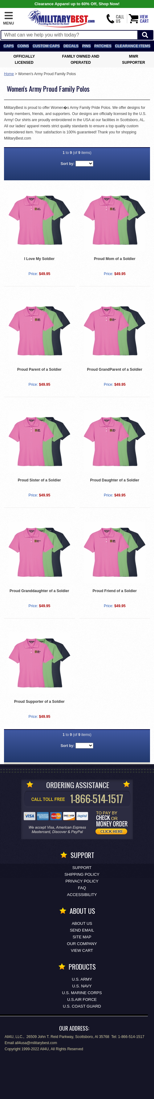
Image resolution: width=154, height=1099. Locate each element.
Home (9, 74)
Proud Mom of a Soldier (115, 259)
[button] (8, 18)
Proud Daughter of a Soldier (114, 480)
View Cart (82, 950)
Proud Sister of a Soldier (39, 480)
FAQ (82, 888)
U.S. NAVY (81, 986)
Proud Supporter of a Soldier (39, 701)
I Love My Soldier (39, 259)
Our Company (82, 943)
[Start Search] (145, 35)
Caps (8, 46)
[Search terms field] (69, 35)
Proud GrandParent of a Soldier (114, 369)
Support (82, 867)
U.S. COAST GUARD (82, 1006)
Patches (102, 46)
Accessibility (82, 894)
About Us (82, 923)
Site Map (82, 937)
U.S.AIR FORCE (82, 999)
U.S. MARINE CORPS (82, 992)
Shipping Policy (81, 874)
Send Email (82, 930)
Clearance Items (132, 46)
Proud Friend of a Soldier (115, 591)
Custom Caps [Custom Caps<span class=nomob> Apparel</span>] (46, 46)
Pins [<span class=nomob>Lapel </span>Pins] (86, 46)
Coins (23, 46)
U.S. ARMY (82, 979)
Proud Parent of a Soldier (39, 369)
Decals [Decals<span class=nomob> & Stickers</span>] (71, 46)
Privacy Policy (81, 881)
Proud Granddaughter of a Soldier (39, 591)
